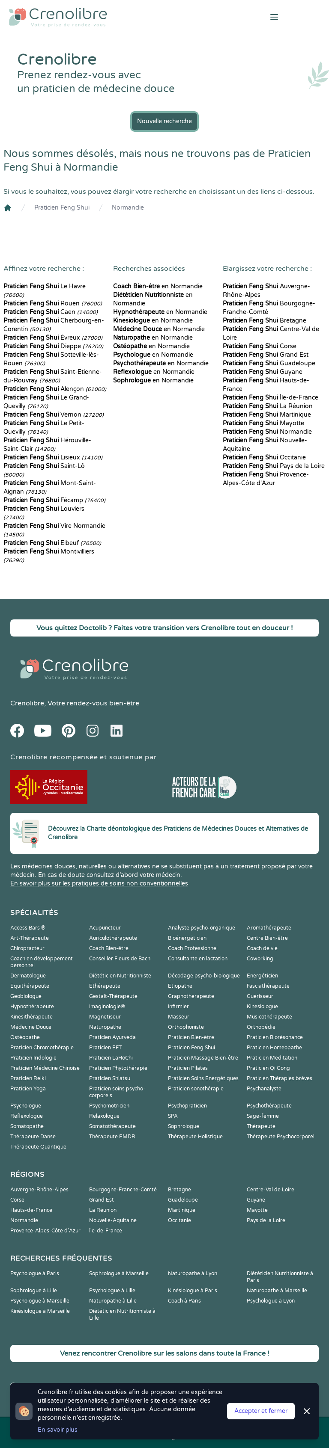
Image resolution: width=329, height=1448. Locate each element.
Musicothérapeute (269, 1017)
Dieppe (53, 346)
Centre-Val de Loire (270, 1190)
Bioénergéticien (187, 938)
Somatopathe (27, 1126)
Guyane (262, 372)
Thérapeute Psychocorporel (280, 1137)
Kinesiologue (262, 1007)
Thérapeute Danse (33, 1137)
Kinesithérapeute (31, 1017)
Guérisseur (260, 996)
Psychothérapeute (269, 1106)
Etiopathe (180, 986)
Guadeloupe (269, 363)
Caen (50, 312)
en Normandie (158, 286)
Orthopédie (261, 1027)
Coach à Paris (184, 1301)
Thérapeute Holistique (195, 1137)
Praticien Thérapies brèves (279, 1078)
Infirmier (178, 1007)
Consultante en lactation (197, 959)
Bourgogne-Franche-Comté (123, 1190)
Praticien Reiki (28, 1078)
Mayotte (263, 423)
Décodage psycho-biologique (204, 976)
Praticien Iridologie (33, 1058)
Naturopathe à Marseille (277, 1291)
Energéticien (262, 976)
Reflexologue (26, 1116)
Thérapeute (261, 1126)
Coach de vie (262, 948)
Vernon (53, 414)
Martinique (267, 414)
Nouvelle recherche (164, 121)
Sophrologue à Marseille (119, 1273)
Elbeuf (52, 543)
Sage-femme (263, 1116)
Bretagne (264, 320)
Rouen (52, 303)
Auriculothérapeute (113, 938)
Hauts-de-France (31, 1210)
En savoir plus (58, 1429)
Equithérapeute (29, 986)
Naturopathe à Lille (113, 1301)
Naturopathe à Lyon (192, 1273)
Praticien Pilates (188, 1068)
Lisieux (52, 457)
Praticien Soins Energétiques (203, 1078)
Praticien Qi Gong (268, 1068)
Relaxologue (104, 1116)
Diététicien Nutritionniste (120, 976)
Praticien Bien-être (191, 1037)
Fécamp (54, 500)
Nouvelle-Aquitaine (113, 1220)
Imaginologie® (107, 1007)
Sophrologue (183, 1126)
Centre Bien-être (267, 938)
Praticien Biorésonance (275, 1037)
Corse (259, 346)
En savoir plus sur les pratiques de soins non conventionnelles (99, 883)
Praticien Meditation (272, 1058)
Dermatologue (28, 976)
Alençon (54, 389)
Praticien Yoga (28, 1089)
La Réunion (268, 406)
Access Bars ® (27, 928)
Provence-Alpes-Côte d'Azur (45, 1231)
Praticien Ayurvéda (112, 1037)
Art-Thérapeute (29, 938)
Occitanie (264, 457)
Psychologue (25, 1106)
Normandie (128, 207)
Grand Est (265, 354)
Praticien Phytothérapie (118, 1068)
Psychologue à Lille (112, 1291)
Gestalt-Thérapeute (113, 996)
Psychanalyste (264, 1089)
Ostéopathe (25, 1037)
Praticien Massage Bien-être (203, 1058)
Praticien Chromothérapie (42, 1048)
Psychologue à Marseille (39, 1301)
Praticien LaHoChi (111, 1058)
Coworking (260, 959)
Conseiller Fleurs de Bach (119, 959)
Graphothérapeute (191, 996)
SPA (173, 1116)
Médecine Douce (30, 1027)
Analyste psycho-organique (201, 928)
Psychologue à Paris (34, 1273)
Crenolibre (27, 703)
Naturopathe (105, 1027)
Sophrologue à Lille (33, 1291)
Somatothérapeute (112, 1126)
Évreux (52, 337)
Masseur (178, 1017)
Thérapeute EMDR (112, 1137)
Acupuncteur (105, 928)
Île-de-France (270, 397)
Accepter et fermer (260, 1411)
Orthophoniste (186, 1027)
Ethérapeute (104, 986)
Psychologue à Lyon (271, 1301)
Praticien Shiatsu (109, 1078)
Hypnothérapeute (32, 1007)
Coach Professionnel (193, 948)
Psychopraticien (187, 1106)
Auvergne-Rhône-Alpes (39, 1190)
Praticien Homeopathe (274, 1048)
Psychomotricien (109, 1106)
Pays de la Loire (274, 466)
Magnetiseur (105, 1017)
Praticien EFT (105, 1048)
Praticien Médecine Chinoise (45, 1068)
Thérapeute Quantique (38, 1147)
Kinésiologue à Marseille (40, 1311)
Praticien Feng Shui (62, 207)
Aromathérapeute (269, 928)
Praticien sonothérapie (196, 1089)
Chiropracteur (27, 948)
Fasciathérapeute (268, 986)
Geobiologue (26, 996)
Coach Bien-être (109, 948)
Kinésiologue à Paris (192, 1291)
